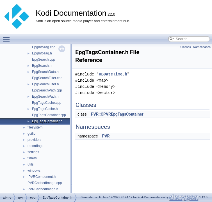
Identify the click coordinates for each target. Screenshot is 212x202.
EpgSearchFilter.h (45, 84)
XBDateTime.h (113, 74)
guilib (31, 134)
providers (34, 140)
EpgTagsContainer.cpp (49, 115)
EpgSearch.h (41, 66)
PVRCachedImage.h (43, 189)
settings (33, 152)
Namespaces (202, 47)
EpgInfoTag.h (42, 53)
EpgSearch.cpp (43, 59)
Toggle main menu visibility (7, 37)
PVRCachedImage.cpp (45, 183)
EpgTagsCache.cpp (46, 103)
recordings (35, 146)
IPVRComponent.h (42, 177)
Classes (185, 47)
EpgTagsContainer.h (47, 121)
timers (32, 158)
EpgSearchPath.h (45, 96)
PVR (106, 136)
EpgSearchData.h (45, 72)
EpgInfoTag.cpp (43, 47)
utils (30, 164)
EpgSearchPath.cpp (47, 90)
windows (34, 171)
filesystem (35, 127)
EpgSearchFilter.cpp (47, 78)
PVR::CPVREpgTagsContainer (117, 114)
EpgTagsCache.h (45, 109)
